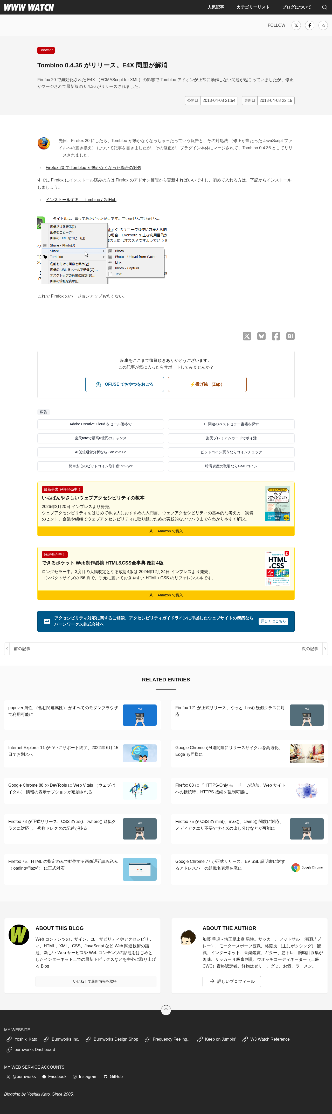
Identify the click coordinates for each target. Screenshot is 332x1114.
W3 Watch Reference (265, 1039)
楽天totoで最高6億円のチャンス (100, 438)
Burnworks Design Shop (111, 1039)
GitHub (113, 1076)
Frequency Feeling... (167, 1039)
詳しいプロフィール (232, 981)
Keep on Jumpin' (216, 1039)
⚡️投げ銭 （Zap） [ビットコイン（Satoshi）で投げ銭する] (207, 384)
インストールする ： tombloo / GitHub (81, 200)
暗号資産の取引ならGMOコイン (231, 466)
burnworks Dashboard (30, 1050)
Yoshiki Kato (21, 1039)
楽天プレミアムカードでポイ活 (231, 438)
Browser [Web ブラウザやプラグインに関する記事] (46, 50)
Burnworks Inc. (61, 1039)
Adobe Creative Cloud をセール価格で (101, 424)
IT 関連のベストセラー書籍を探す (231, 424)
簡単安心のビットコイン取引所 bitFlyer (101, 466)
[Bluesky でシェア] (261, 336)
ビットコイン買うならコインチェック (231, 452)
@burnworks (21, 1076)
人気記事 (216, 7)
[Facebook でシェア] (276, 336)
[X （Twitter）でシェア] (247, 336)
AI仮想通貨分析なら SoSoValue (100, 452)
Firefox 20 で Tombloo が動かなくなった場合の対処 (93, 167)
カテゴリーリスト (253, 7)
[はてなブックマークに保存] (290, 336)
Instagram (85, 1076)
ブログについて (296, 7)
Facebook (54, 1076)
